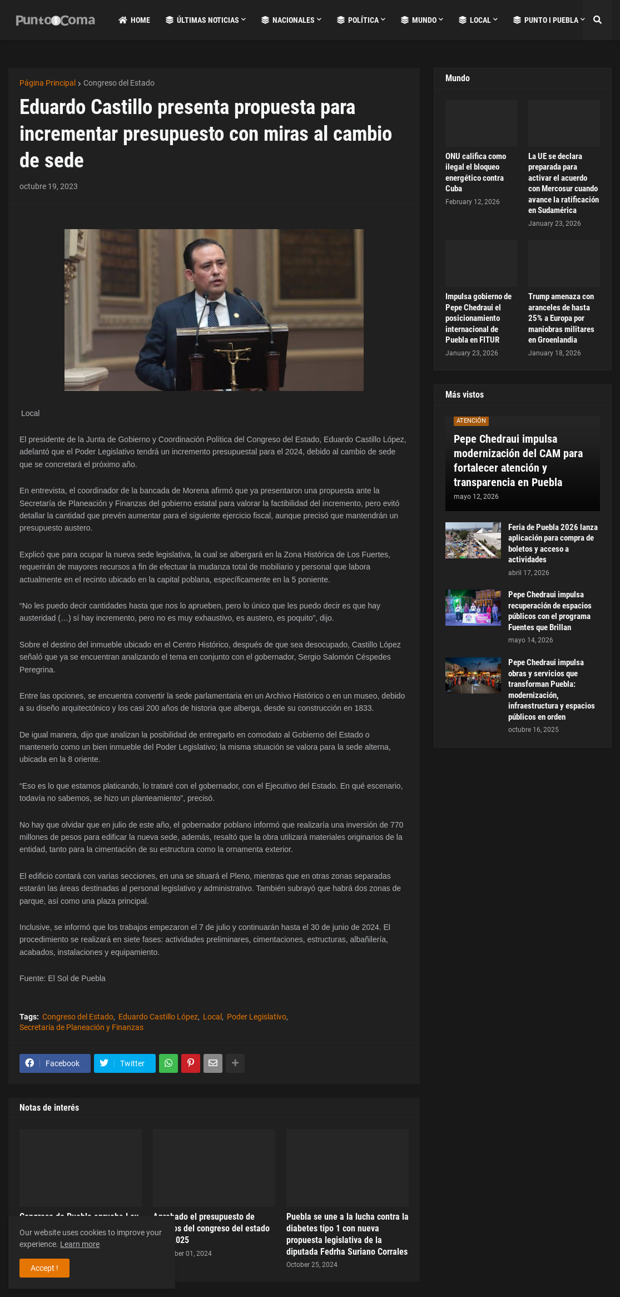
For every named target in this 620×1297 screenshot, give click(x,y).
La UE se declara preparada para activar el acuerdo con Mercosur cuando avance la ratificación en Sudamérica (563, 183)
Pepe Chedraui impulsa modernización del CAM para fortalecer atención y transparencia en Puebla (518, 460)
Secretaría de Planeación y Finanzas (81, 1027)
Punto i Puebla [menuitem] (545, 20)
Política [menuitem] (358, 20)
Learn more (80, 1244)
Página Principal (47, 83)
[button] (597, 20)
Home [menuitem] (134, 20)
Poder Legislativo (256, 1017)
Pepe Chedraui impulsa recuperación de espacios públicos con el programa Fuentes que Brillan (550, 611)
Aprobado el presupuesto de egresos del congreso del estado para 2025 (211, 1228)
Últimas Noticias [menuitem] (202, 20)
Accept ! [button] (44, 1268)
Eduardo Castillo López (158, 1017)
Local (212, 1017)
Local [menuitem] (475, 20)
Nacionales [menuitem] (288, 20)
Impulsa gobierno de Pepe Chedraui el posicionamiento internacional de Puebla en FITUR (478, 318)
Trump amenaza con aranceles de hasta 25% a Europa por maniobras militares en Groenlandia (561, 318)
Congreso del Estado (119, 83)
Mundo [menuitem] (419, 20)
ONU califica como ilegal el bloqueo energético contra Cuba (475, 172)
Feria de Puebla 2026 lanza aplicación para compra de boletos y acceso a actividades (553, 543)
